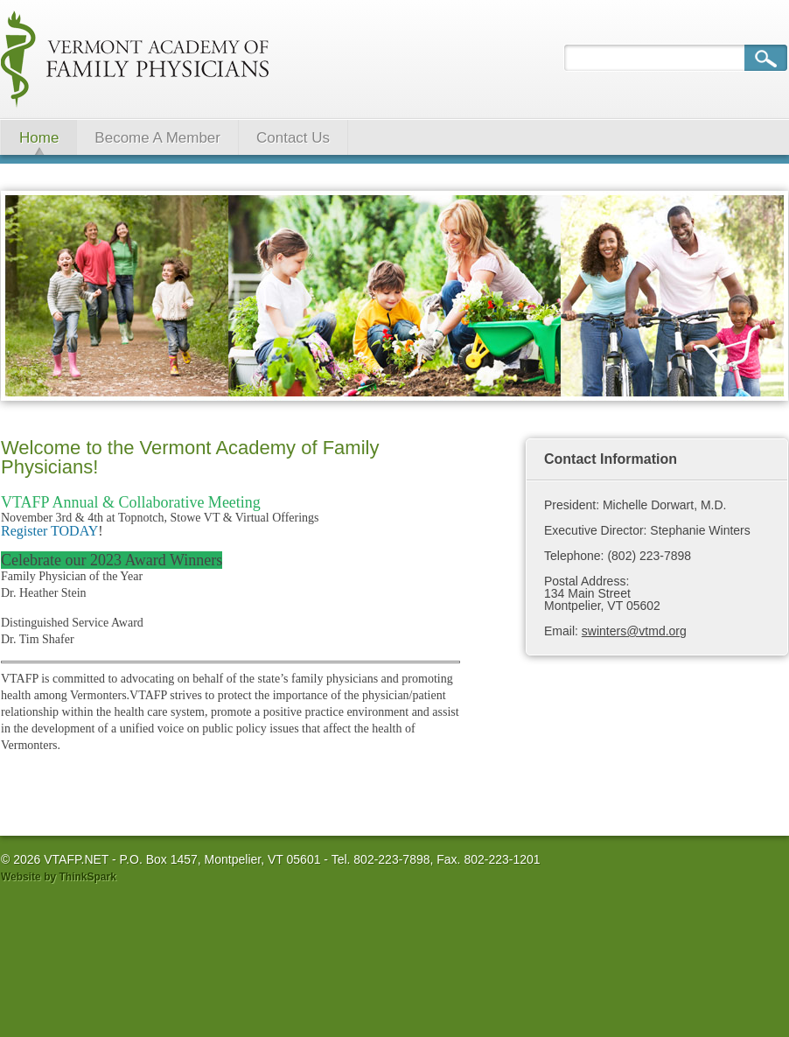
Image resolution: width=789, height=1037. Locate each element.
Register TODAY (49, 530)
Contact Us (293, 138)
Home (39, 138)
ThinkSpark (87, 877)
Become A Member (157, 138)
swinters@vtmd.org (634, 631)
